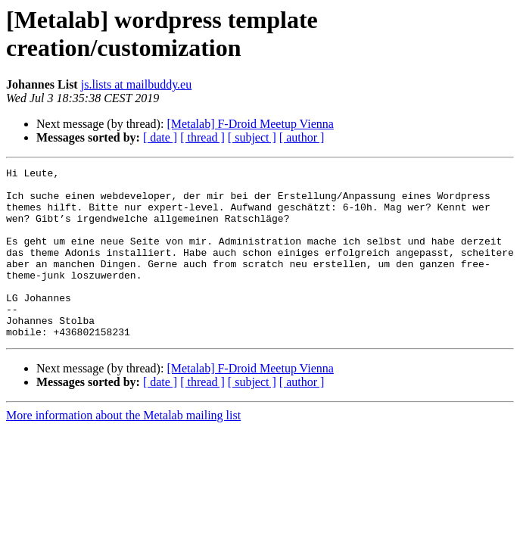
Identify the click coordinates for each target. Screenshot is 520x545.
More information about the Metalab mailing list (123, 449)
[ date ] (160, 137)
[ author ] (302, 137)
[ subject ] (252, 137)
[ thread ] (202, 137)
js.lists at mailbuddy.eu (136, 84)
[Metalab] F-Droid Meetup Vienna (250, 123)
